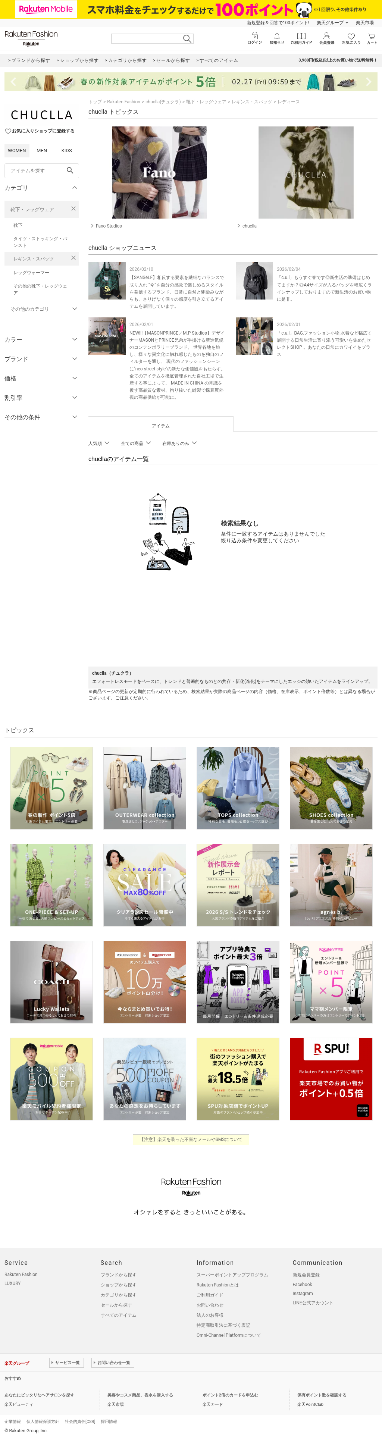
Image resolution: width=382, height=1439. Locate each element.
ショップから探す (119, 1285)
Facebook (302, 1284)
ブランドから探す (119, 1274)
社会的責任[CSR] (80, 1421)
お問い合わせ (210, 1305)
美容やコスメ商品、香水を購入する (140, 1395)
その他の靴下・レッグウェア (40, 289)
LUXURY (12, 1283)
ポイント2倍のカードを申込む (230, 1395)
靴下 (17, 225)
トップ (95, 101)
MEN (42, 150)
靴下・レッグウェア (32, 209)
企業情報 (12, 1421)
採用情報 (109, 1421)
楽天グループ (330, 22)
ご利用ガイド (210, 1295)
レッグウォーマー (31, 272)
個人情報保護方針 (42, 1421)
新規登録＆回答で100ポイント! (278, 22)
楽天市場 (365, 22)
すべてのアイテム (119, 1315)
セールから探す (116, 1305)
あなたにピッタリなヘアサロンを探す (39, 1395)
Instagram (303, 1293)
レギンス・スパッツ (33, 258)
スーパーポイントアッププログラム (232, 1274)
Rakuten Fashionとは (218, 1285)
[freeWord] (41, 170)
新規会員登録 (306, 1274)
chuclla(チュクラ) (163, 101)
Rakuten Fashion (123, 101)
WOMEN (17, 150)
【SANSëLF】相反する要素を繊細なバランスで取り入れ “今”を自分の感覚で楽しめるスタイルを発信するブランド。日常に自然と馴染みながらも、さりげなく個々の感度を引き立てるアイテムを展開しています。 (176, 292)
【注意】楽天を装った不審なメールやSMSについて (191, 1139)
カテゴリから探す (119, 1295)
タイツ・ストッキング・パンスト (40, 242)
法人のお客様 (210, 1315)
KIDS (67, 150)
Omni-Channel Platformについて (229, 1335)
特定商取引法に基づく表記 (223, 1325)
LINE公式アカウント (313, 1302)
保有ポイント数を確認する (322, 1395)
